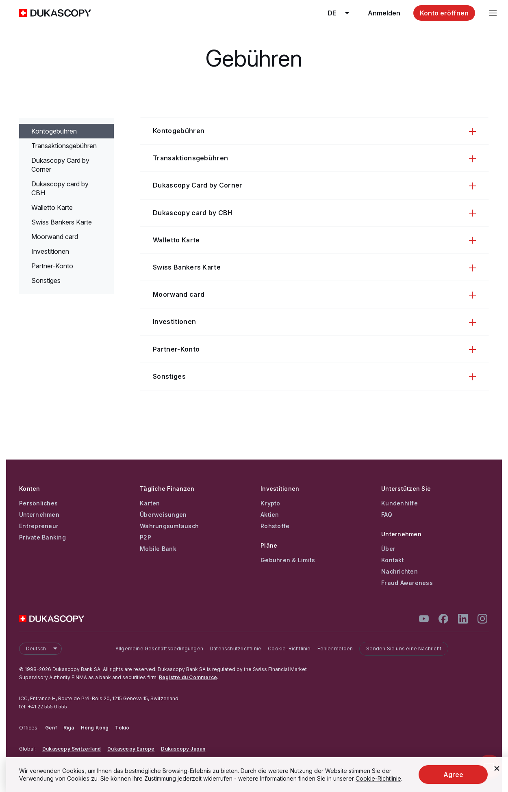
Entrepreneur (39, 526)
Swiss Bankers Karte (61, 222)
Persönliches (38, 503)
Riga (68, 728)
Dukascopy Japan (183, 749)
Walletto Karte (52, 207)
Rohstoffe (275, 526)
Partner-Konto (52, 266)
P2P (145, 537)
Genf (51, 728)
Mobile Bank (158, 549)
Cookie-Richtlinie (289, 648)
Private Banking (42, 537)
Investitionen (50, 251)
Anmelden (384, 13)
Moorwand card (54, 237)
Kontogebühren (54, 131)
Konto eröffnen (444, 13)
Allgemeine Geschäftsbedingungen (159, 648)
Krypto (270, 503)
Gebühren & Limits (288, 560)
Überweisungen (163, 514)
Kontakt (392, 560)
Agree (453, 774)
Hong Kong (95, 728)
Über (388, 549)
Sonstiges (46, 280)
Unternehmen (39, 514)
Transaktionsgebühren (64, 146)
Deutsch (43, 648)
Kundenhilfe (399, 503)
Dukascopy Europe (130, 749)
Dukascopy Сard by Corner (60, 164)
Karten (150, 503)
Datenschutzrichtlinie (235, 648)
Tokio (122, 728)
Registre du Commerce (188, 677)
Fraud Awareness (407, 583)
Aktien (270, 514)
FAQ (386, 514)
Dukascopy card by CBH (60, 188)
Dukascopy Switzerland (71, 749)
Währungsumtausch (169, 526)
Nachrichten (399, 571)
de (341, 13)
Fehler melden (335, 648)
